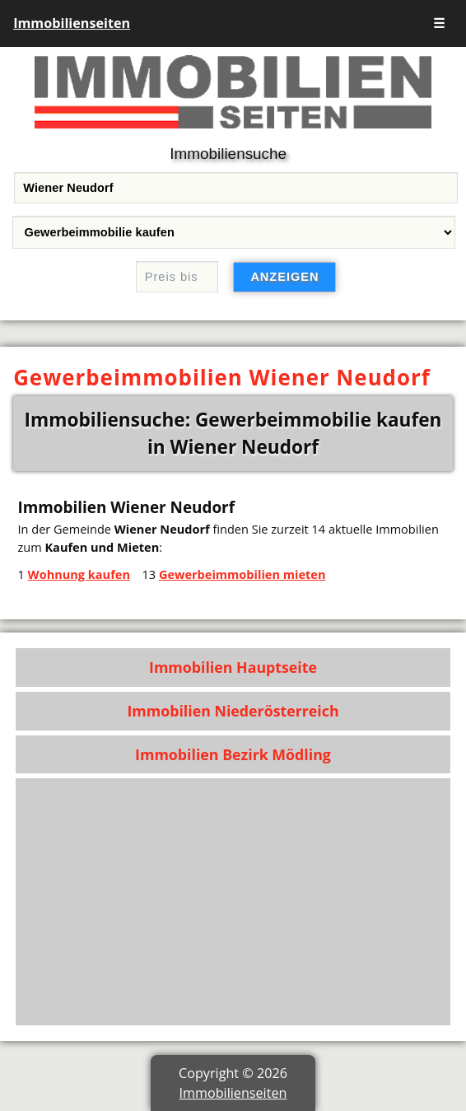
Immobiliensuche (228, 153)
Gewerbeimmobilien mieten (242, 574)
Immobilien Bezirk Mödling (233, 754)
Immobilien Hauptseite (233, 667)
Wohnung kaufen (79, 574)
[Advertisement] (233, 902)
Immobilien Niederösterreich (232, 711)
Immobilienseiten (71, 23)
